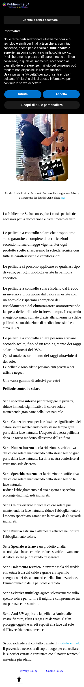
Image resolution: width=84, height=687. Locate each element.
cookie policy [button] (61, 52)
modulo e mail (68, 643)
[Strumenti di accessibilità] (19, 679)
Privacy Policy (28, 670)
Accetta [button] (61, 94)
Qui (63, 197)
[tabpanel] (42, 195)
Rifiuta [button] (23, 94)
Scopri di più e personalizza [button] (41, 105)
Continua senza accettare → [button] (42, 20)
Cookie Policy (54, 670)
